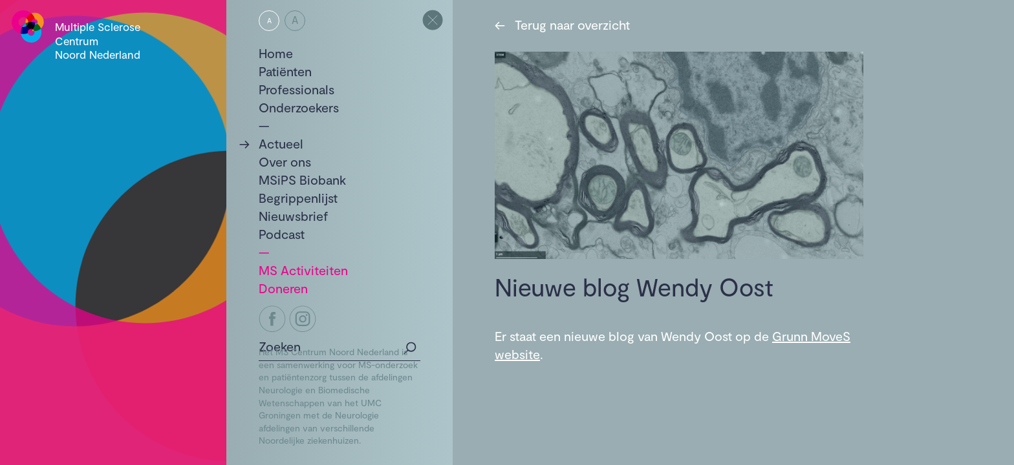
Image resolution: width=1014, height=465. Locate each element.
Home (276, 53)
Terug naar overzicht (562, 25)
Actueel (281, 143)
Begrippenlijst (298, 197)
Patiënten (285, 71)
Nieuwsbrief (294, 215)
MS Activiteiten (303, 270)
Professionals (296, 89)
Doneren (283, 288)
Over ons (285, 161)
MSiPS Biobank (302, 179)
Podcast (282, 234)
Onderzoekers (299, 107)
